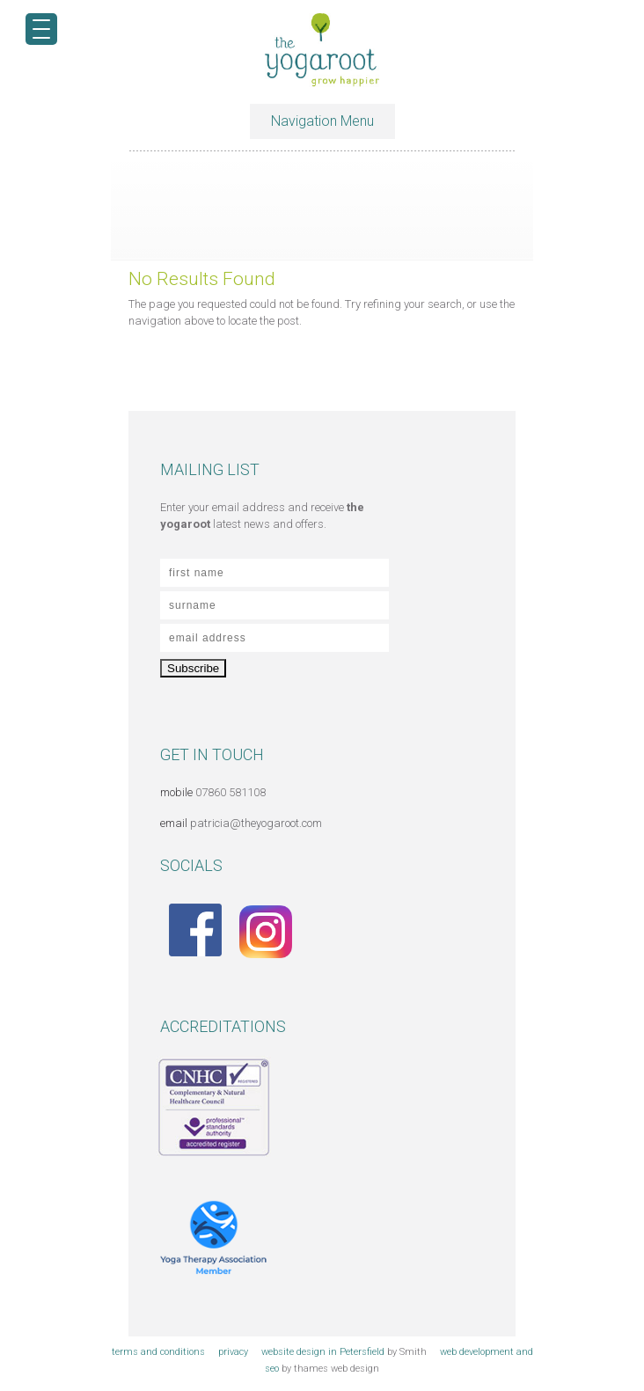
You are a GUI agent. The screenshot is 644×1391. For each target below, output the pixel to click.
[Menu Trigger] (41, 29)
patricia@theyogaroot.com (256, 823)
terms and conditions (158, 1352)
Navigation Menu (322, 121)
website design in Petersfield (322, 1352)
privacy (233, 1352)
